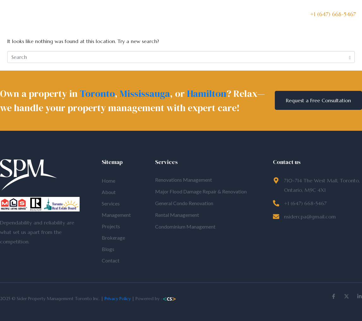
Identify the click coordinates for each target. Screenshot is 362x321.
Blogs (238, 14)
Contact (260, 14)
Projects (185, 14)
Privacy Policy (118, 298)
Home (77, 14)
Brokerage (213, 14)
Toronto (97, 93)
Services (121, 14)
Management (153, 14)
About (98, 14)
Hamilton (206, 93)
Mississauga (145, 93)
